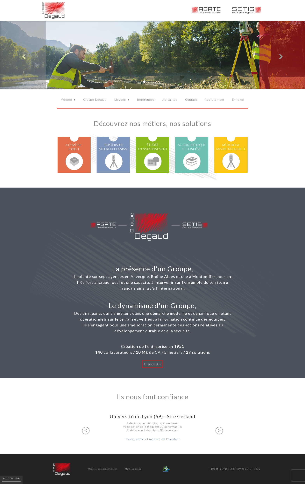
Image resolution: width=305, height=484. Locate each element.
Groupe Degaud (95, 99)
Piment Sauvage (219, 469)
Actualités (169, 99)
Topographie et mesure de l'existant (152, 439)
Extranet (238, 99)
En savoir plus (152, 364)
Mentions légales (124, 469)
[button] (23, 55)
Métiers (66, 99)
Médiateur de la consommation (108, 469)
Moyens (120, 99)
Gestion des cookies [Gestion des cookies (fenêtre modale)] (11, 479)
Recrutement (214, 99)
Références (146, 99)
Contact (191, 99)
